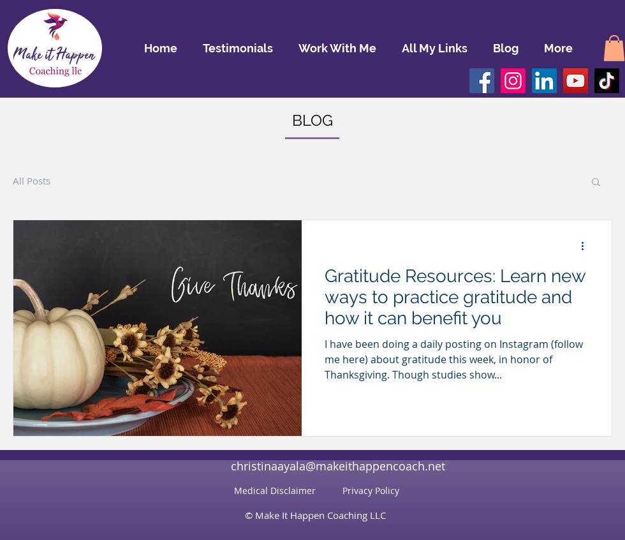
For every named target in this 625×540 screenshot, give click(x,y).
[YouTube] (575, 80)
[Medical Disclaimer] (275, 490)
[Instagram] (513, 80)
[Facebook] (481, 80)
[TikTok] (606, 80)
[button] (614, 48)
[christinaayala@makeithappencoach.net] (338, 466)
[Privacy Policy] (370, 490)
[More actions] (586, 246)
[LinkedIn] (544, 80)
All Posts (31, 180)
